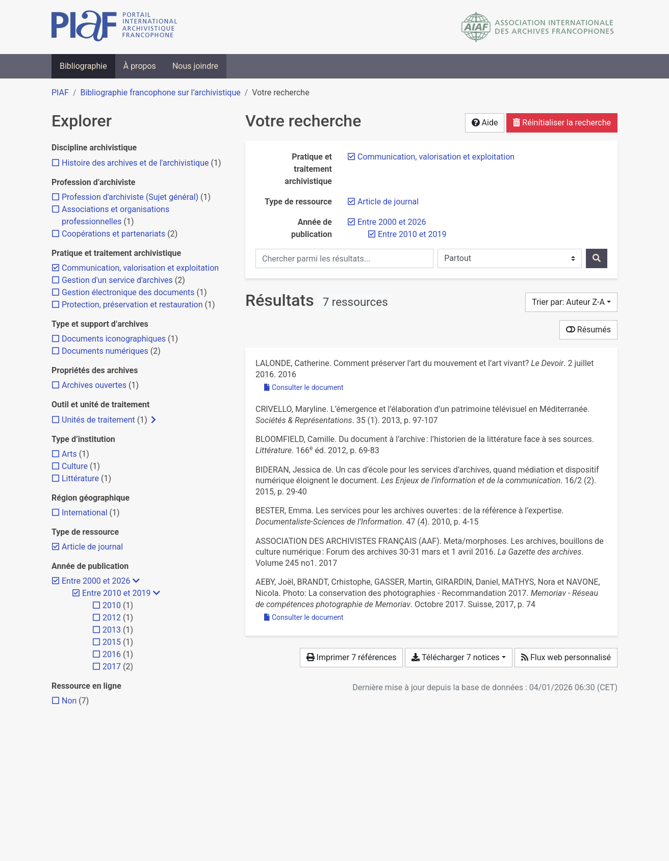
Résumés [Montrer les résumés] (588, 329)
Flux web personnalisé (566, 657)
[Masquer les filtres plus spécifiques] (136, 581)
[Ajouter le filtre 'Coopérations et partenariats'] (113, 234)
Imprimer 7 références (351, 657)
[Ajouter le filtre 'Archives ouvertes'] (94, 385)
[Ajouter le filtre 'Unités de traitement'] (98, 420)
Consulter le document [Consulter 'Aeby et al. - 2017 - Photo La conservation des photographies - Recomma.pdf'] (304, 617)
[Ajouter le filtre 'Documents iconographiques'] (114, 339)
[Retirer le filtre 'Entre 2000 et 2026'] (391, 222)
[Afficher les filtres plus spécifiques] (153, 420)
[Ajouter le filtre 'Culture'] (75, 466)
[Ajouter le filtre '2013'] (111, 630)
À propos (139, 66)
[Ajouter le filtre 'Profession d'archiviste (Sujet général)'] (130, 197)
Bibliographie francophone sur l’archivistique (160, 92)
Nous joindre (195, 66)
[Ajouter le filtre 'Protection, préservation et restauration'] (132, 304)
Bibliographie (83, 66)
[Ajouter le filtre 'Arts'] (69, 454)
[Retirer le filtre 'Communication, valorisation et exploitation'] (435, 157)
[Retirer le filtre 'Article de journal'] (388, 201)
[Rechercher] (596, 258)
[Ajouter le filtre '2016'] (111, 654)
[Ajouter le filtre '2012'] (111, 617)
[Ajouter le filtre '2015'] (111, 642)
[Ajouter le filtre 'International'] (85, 512)
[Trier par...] (571, 302)
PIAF (60, 92)
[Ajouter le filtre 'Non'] (69, 701)
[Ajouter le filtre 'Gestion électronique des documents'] (128, 292)
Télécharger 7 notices (455, 657)
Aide (485, 122)
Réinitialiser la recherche (562, 122)
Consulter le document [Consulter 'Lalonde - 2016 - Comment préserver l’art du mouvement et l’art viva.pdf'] (304, 387)
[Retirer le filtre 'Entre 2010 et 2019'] (412, 234)
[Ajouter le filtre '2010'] (111, 605)
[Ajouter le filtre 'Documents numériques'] (105, 351)
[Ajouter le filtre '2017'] (111, 666)
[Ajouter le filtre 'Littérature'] (80, 478)
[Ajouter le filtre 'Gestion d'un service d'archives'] (117, 280)
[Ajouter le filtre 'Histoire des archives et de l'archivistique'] (135, 163)
